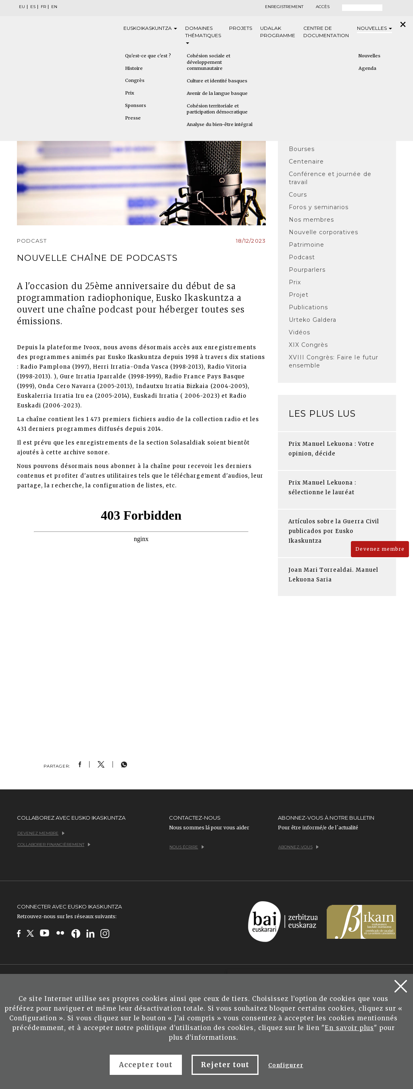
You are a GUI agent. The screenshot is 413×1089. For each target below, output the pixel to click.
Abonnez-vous (298, 847)
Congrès (134, 80)
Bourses (302, 149)
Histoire (134, 68)
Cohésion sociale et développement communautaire (208, 62)
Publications (308, 307)
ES (32, 7)
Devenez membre (380, 549)
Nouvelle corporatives (324, 232)
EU (22, 7)
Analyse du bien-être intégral (219, 124)
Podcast (302, 257)
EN (54, 7)
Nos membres (311, 219)
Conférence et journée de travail (330, 178)
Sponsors (135, 105)
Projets (240, 28)
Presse (133, 118)
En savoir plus (349, 1028)
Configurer (285, 1065)
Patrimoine (306, 244)
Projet (299, 294)
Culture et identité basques (217, 81)
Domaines (203, 34)
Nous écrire (186, 847)
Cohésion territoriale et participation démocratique (217, 109)
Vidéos (299, 332)
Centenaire (306, 161)
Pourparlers (307, 269)
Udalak (277, 32)
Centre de (326, 32)
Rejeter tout (225, 1064)
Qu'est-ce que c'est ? (148, 56)
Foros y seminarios (319, 207)
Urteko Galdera (313, 319)
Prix (129, 93)
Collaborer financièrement (53, 844)
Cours (298, 194)
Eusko (150, 28)
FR (43, 7)
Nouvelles (374, 28)
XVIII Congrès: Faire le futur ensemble (333, 361)
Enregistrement (284, 7)
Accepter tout (146, 1064)
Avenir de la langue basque (217, 93)
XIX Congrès (308, 344)
